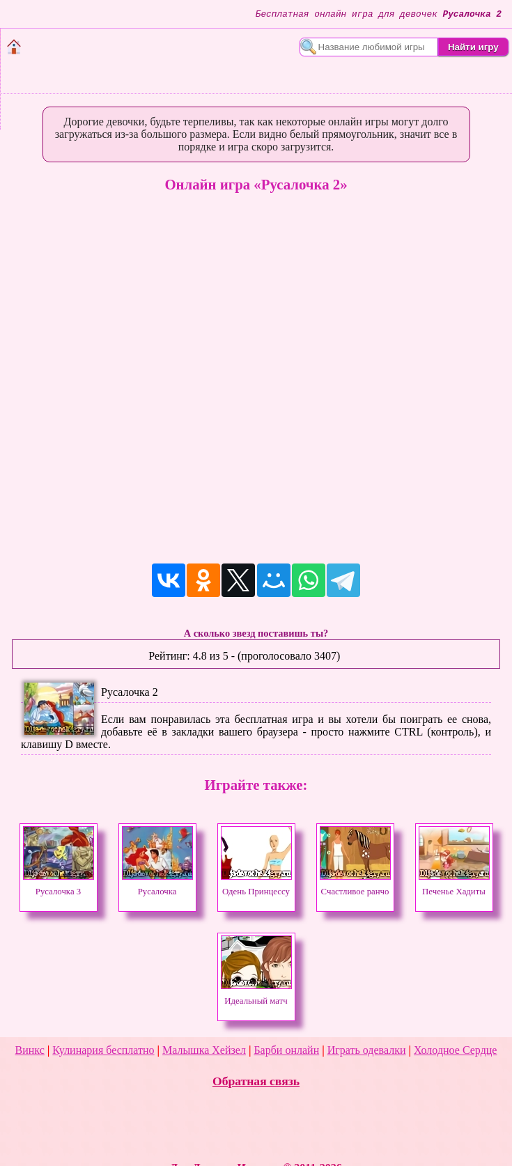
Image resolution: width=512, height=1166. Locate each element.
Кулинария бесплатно (103, 1050)
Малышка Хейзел (204, 1050)
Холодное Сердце (455, 1050)
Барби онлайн (286, 1050)
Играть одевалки (366, 1050)
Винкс (30, 1050)
